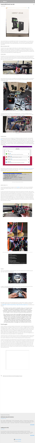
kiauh (1, 139)
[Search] (33, 1)
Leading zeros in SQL (5, 427)
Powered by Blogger (17, 439)
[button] (33, 4)
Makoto (5, 1)
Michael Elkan (19, 441)
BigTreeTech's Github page (28, 168)
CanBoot (18, 187)
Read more (32, 424)
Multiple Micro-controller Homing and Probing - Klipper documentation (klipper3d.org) (15, 304)
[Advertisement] (17, 405)
